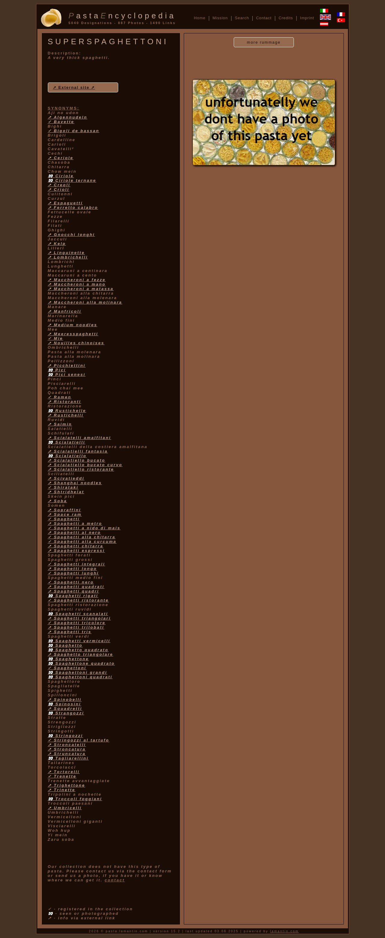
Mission (220, 18)
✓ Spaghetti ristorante (78, 600)
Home (200, 18)
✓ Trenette (62, 776)
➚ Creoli (59, 185)
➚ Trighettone (66, 785)
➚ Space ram (65, 514)
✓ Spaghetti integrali (76, 564)
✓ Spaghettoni (67, 668)
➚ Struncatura (67, 753)
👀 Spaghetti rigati (73, 595)
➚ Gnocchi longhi (71, 234)
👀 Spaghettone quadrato (81, 663)
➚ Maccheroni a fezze (77, 279)
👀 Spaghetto (65, 645)
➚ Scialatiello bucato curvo (85, 465)
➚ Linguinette (66, 252)
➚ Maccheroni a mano (77, 284)
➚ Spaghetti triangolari (79, 618)
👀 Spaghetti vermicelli (79, 641)
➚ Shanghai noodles (75, 483)
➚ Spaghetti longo (72, 568)
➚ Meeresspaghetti (73, 334)
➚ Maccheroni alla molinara (85, 302)
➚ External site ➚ (74, 87)
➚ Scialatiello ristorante (81, 469)
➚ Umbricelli (65, 808)
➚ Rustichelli (66, 415)
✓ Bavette (61, 121)
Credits (286, 18)
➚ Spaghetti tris (70, 632)
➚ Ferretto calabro (73, 207)
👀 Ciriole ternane (72, 180)
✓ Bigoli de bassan (74, 130)
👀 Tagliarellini (68, 758)
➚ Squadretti (65, 708)
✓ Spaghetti (64, 519)
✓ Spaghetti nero (71, 582)
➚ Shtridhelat (66, 492)
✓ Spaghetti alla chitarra (82, 537)
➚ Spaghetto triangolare (80, 654)
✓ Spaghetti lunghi (73, 573)
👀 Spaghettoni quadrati (80, 677)
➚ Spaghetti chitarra (75, 546)
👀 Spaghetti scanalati (78, 613)
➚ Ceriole (61, 158)
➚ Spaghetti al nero (74, 532)
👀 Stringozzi (65, 735)
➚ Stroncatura (67, 749)
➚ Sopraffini (64, 510)
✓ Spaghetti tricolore (77, 623)
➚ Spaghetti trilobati (76, 627)
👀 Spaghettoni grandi (77, 672)
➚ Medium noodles (72, 325)
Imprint (307, 18)
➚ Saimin (60, 424)
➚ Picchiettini (67, 365)
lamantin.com (284, 931)
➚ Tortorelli (64, 771)
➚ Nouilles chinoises (76, 343)
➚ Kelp (57, 243)
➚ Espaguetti (65, 203)
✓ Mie (55, 338)
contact (115, 880)
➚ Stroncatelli (67, 744)
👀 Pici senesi (67, 374)
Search (242, 18)
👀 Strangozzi (66, 713)
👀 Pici (57, 370)
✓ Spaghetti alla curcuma (82, 541)
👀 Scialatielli (66, 442)
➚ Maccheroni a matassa (81, 288)
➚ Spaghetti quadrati (76, 586)
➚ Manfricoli (65, 311)
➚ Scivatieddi (66, 478)
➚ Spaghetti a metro (75, 523)
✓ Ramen (60, 397)
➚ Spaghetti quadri (73, 591)
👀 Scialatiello (67, 456)
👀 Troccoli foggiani (75, 799)
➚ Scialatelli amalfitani (79, 437)
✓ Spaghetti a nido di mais (84, 528)
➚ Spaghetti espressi (76, 550)
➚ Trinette (61, 790)
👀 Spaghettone (68, 659)
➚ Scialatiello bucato (77, 460)
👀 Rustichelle (67, 410)
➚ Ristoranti (64, 401)
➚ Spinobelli (65, 699)
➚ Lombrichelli (68, 257)
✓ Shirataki (63, 487)
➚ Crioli (58, 189)
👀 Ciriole (61, 176)
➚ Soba (57, 501)
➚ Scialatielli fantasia (78, 451)
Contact (264, 18)
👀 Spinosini (64, 704)
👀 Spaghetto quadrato (78, 650)
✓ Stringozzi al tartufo (78, 740)
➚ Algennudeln (68, 117)
